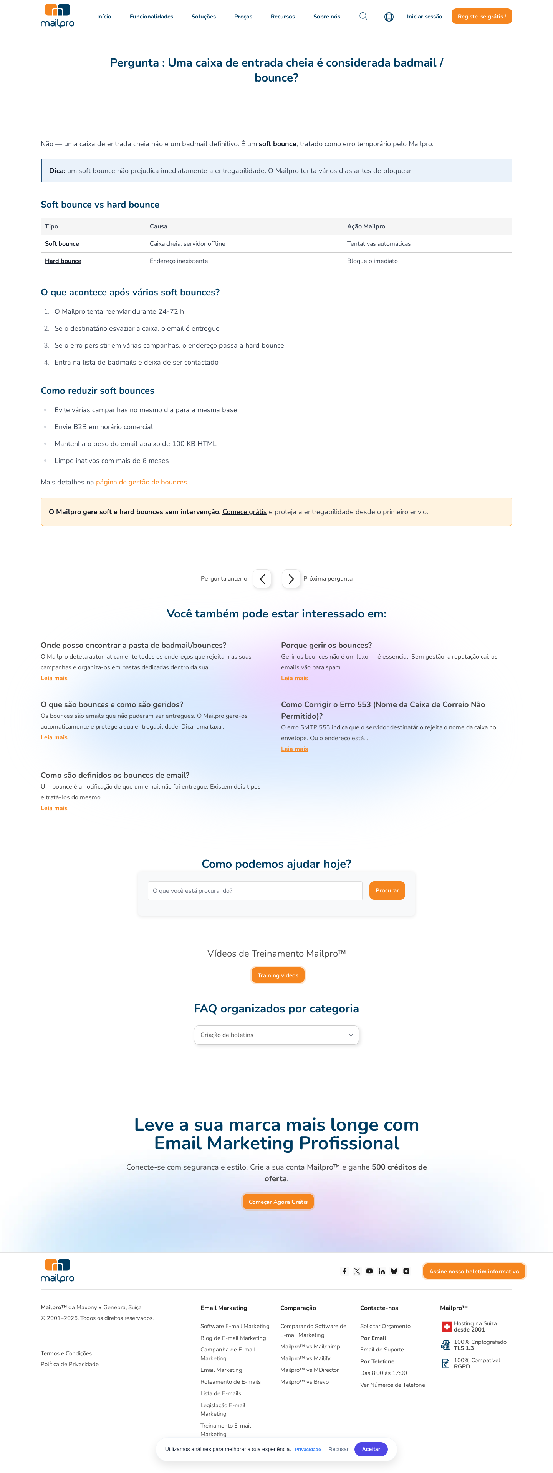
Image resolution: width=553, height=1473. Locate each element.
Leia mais (54, 678)
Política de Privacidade (70, 1364)
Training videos (278, 975)
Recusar (339, 1449)
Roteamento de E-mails (230, 1382)
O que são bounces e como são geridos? (112, 704)
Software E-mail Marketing (235, 1326)
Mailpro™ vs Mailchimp (310, 1346)
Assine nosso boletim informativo (474, 1271)
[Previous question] (262, 578)
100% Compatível (477, 1363)
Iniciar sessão (424, 16)
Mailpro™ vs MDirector (309, 1370)
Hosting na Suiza (475, 1326)
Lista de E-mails (220, 1393)
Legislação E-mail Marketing (222, 1409)
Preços (243, 16)
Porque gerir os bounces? (326, 645)
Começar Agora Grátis (278, 1202)
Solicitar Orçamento (385, 1326)
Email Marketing (221, 1370)
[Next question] (291, 578)
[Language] (389, 17)
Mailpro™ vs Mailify (305, 1358)
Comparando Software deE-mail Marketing (313, 1330)
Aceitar (371, 1449)
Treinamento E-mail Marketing (225, 1430)
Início (104, 16)
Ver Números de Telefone (392, 1385)
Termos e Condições (66, 1353)
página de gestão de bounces (141, 482)
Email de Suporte (382, 1349)
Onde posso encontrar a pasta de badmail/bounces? (133, 645)
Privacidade (308, 1449)
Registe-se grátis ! (482, 16)
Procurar (387, 890)
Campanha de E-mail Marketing (227, 1354)
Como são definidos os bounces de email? (115, 775)
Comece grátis (244, 511)
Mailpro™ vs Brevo (304, 1382)
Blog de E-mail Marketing (233, 1338)
